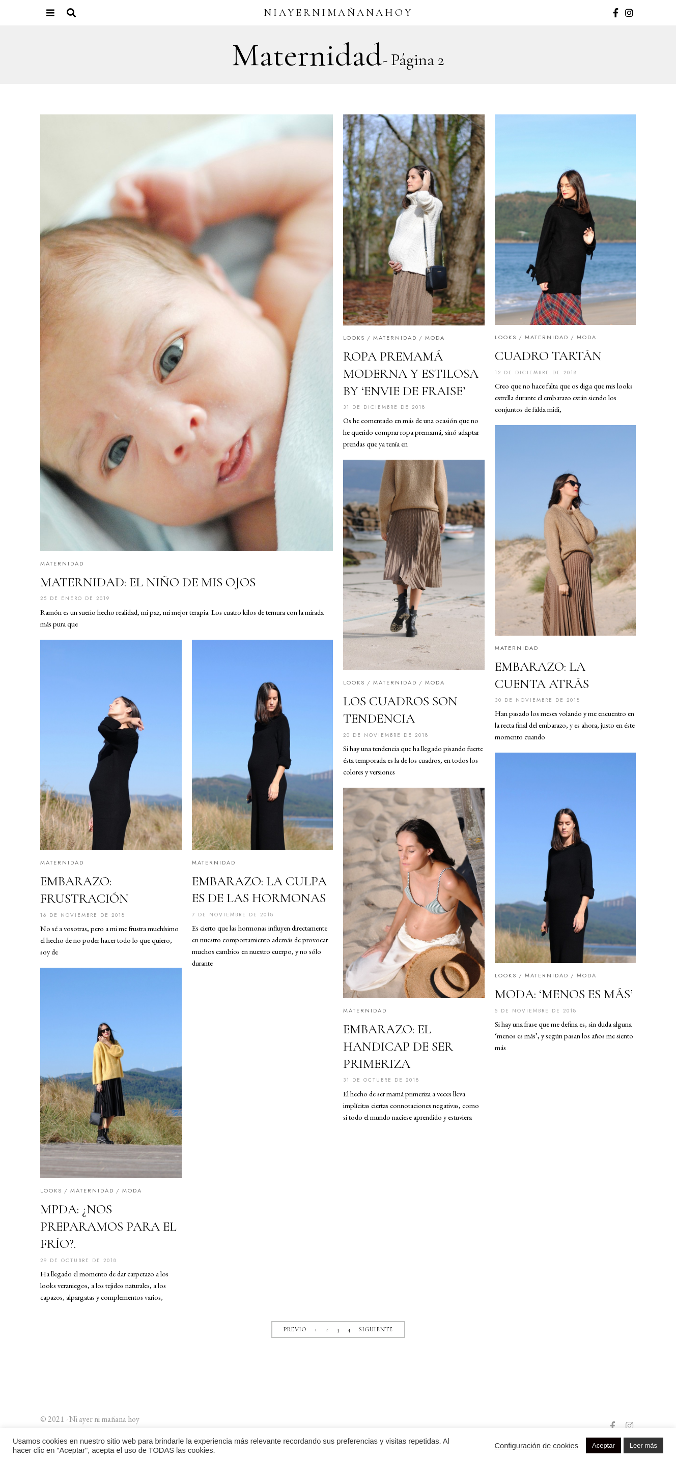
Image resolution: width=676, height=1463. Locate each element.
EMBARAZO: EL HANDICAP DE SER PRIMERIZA (398, 1047)
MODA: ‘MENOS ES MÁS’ (564, 995)
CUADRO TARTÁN (548, 356)
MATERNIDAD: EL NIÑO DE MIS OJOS (148, 582)
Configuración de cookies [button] (536, 1446)
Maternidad (62, 563)
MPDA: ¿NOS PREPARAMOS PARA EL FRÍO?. (108, 1227)
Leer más (643, 1445)
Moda (435, 338)
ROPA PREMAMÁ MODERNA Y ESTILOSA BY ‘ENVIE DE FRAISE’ (410, 373)
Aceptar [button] (603, 1445)
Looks (354, 338)
